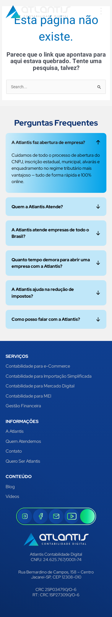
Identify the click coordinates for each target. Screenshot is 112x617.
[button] (101, 11)
